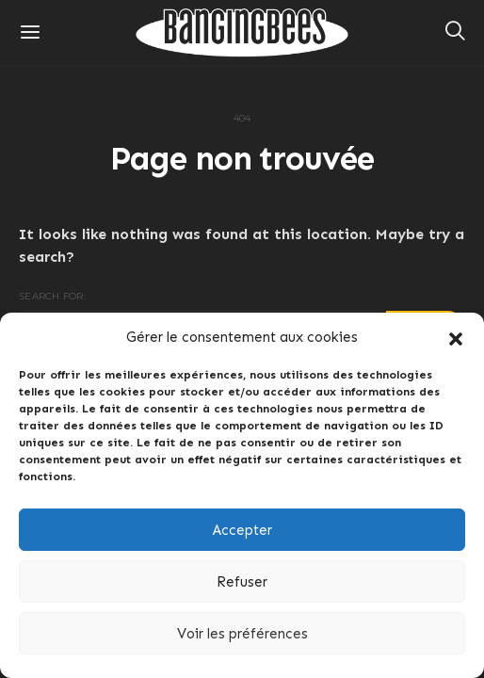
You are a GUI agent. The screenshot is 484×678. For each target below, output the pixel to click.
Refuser (242, 581)
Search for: (52, 296)
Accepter (242, 530)
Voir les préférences (242, 633)
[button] (455, 337)
